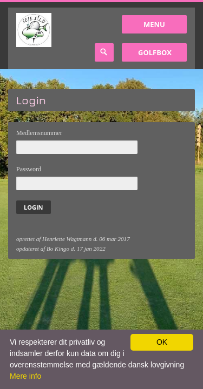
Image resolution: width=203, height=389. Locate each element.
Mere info (25, 376)
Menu (154, 24)
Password (28, 169)
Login (33, 207)
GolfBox (155, 52)
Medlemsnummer (39, 133)
